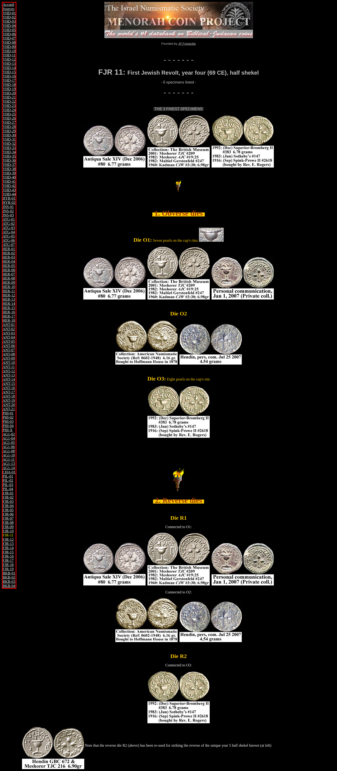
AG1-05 (9, 443)
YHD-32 (9, 144)
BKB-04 (9, 586)
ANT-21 (9, 409)
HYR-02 (9, 203)
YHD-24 (9, 110)
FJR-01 (8, 493)
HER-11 (9, 291)
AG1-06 (9, 447)
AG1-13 (9, 464)
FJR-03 (8, 502)
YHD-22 (9, 101)
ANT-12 (9, 371)
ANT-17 (9, 392)
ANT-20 (9, 405)
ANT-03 (9, 333)
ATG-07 (9, 245)
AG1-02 (9, 434)
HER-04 (9, 261)
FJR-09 (8, 527)
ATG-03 (9, 228)
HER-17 (9, 316)
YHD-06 (9, 34)
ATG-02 (9, 224)
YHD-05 (9, 30)
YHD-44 (9, 194)
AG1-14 (9, 468)
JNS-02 (8, 211)
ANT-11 (9, 367)
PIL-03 (8, 485)
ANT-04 (9, 337)
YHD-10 (9, 51)
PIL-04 (8, 489)
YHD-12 (9, 59)
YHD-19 (9, 89)
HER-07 (9, 274)
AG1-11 (9, 459)
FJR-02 (8, 497)
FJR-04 (8, 506)
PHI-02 (8, 417)
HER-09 (9, 283)
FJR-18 (8, 565)
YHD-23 (9, 106)
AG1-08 (9, 451)
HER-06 (9, 270)
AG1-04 (9, 438)
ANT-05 (9, 341)
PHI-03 (8, 422)
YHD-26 (9, 118)
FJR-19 (8, 569)
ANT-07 (9, 350)
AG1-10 (9, 455)
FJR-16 (8, 556)
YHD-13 (9, 64)
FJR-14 (8, 548)
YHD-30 (9, 135)
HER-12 (9, 295)
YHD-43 (9, 190)
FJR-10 (8, 531)
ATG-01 (9, 219)
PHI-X (8, 430)
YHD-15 (9, 72)
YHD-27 (9, 122)
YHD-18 (9, 85)
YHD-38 (9, 169)
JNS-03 (8, 215)
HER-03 (9, 257)
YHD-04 (9, 26)
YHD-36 (9, 160)
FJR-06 (8, 514)
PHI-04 (8, 426)
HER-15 (9, 308)
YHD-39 (9, 173)
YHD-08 (9, 42)
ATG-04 (9, 232)
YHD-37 (9, 165)
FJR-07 (8, 518)
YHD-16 (9, 76)
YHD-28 (9, 127)
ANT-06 (9, 346)
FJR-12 (8, 539)
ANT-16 (9, 388)
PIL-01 (8, 476)
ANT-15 (9, 384)
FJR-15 (8, 552)
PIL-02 (8, 480)
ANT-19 (9, 400)
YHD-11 (9, 55)
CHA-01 (9, 472)
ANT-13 (9, 375)
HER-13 (9, 299)
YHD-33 (9, 148)
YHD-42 (9, 186)
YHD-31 (9, 139)
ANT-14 (9, 379)
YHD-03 (9, 21)
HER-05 (9, 266)
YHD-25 (9, 114)
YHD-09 (9, 47)
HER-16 (9, 312)
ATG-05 (9, 236)
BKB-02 (9, 577)
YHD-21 (9, 97)
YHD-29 (9, 131)
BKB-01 (9, 573)
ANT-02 (9, 329)
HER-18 (9, 320)
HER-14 (9, 304)
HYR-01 (9, 198)
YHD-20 (9, 93)
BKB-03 (9, 582)
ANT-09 (9, 358)
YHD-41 (9, 181)
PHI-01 (8, 413)
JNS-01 (8, 207)
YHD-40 (9, 177)
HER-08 (9, 278)
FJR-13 (8, 544)
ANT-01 (9, 325)
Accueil (8, 5)
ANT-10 (9, 363)
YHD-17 (9, 80)
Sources (9, 9)
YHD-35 (9, 156)
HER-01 (9, 249)
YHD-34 (9, 152)
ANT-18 (9, 396)
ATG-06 (9, 240)
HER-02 (9, 253)
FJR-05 (8, 510)
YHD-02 (9, 17)
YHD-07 (9, 38)
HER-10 (9, 287)
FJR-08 (8, 523)
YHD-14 (9, 68)
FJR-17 (8, 561)
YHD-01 (9, 13)
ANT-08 (9, 354)
